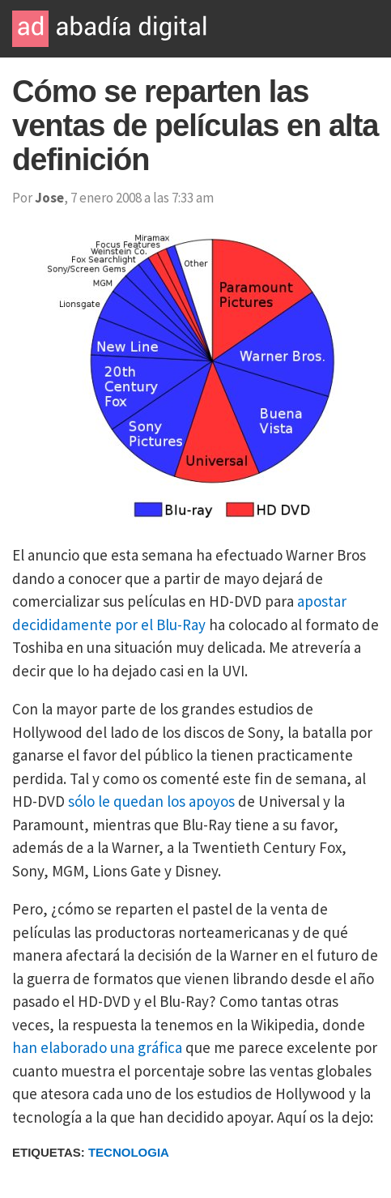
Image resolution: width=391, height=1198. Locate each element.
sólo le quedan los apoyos (151, 801)
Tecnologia (128, 1152)
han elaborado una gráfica (97, 1047)
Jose (49, 198)
